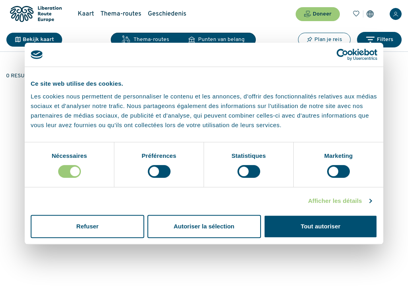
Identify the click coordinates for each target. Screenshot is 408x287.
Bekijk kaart (34, 39)
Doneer (318, 14)
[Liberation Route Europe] (35, 14)
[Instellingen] (370, 14)
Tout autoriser (321, 226)
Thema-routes (120, 14)
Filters (379, 40)
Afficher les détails (335, 200)
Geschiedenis (167, 14)
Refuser (87, 226)
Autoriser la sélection (204, 226)
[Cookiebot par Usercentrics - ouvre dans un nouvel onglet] (342, 55)
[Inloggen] (396, 14)
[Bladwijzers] (356, 14)
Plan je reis (324, 39)
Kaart (86, 14)
